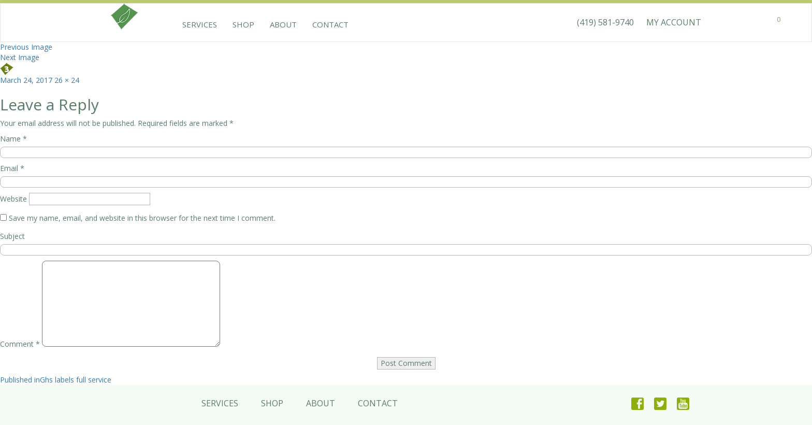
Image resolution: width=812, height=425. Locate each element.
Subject (12, 236)
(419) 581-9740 (605, 22)
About (283, 24)
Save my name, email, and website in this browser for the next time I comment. (142, 218)
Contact (330, 24)
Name (13, 139)
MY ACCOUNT (673, 22)
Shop (243, 24)
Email (12, 168)
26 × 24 (66, 80)
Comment (20, 344)
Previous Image (26, 47)
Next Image (19, 57)
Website (13, 199)
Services (199, 24)
